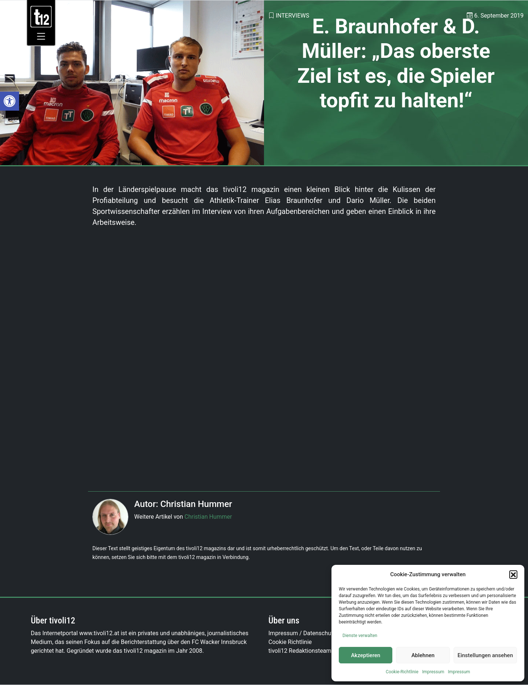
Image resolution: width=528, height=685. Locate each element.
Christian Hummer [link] (208, 516)
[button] (513, 574)
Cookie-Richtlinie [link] (402, 671)
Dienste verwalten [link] (359, 635)
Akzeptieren (365, 655)
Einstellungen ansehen (485, 655)
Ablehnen (422, 655)
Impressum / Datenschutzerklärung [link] (314, 633)
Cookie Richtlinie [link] (290, 641)
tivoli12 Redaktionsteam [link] (299, 650)
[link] (9, 101)
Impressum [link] (433, 671)
